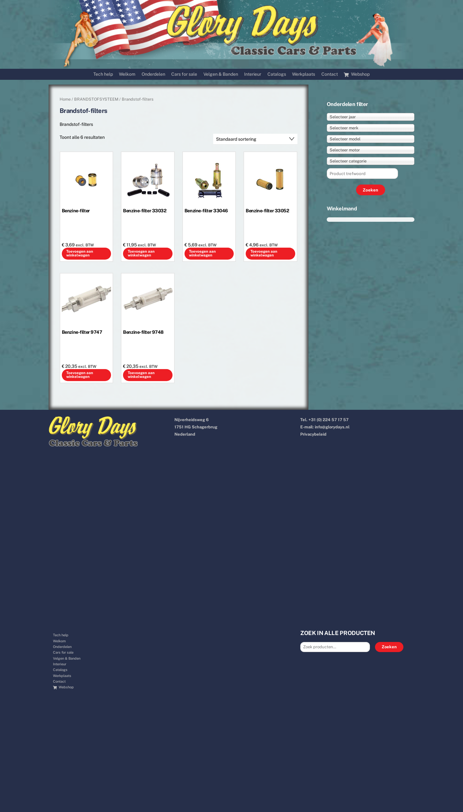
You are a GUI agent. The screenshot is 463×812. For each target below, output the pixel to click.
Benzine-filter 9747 (82, 332)
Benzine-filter (76, 210)
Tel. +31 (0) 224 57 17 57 (324, 419)
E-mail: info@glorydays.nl (324, 427)
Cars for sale (184, 74)
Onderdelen (153, 74)
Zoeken (389, 646)
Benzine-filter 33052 (267, 210)
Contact (329, 74)
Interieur (252, 74)
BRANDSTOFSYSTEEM (96, 99)
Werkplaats (303, 74)
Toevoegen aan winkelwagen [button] (79, 253)
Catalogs (276, 74)
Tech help (103, 74)
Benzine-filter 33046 (206, 210)
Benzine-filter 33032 (144, 210)
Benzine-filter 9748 (143, 332)
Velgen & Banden (220, 74)
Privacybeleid (313, 434)
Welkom (127, 74)
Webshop (357, 74)
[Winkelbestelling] (255, 139)
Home (65, 99)
